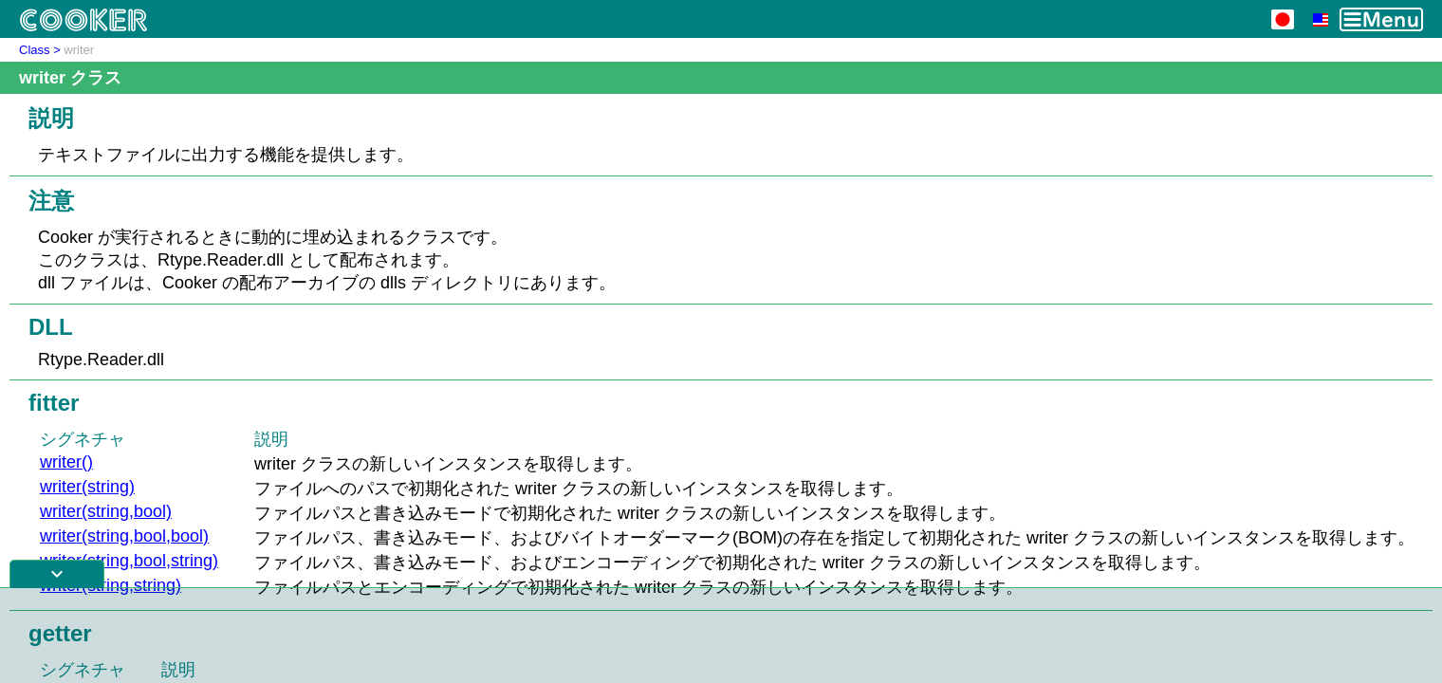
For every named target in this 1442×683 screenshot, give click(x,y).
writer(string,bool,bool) (124, 535)
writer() (66, 461)
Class (34, 50)
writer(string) (87, 486)
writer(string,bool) (106, 511)
